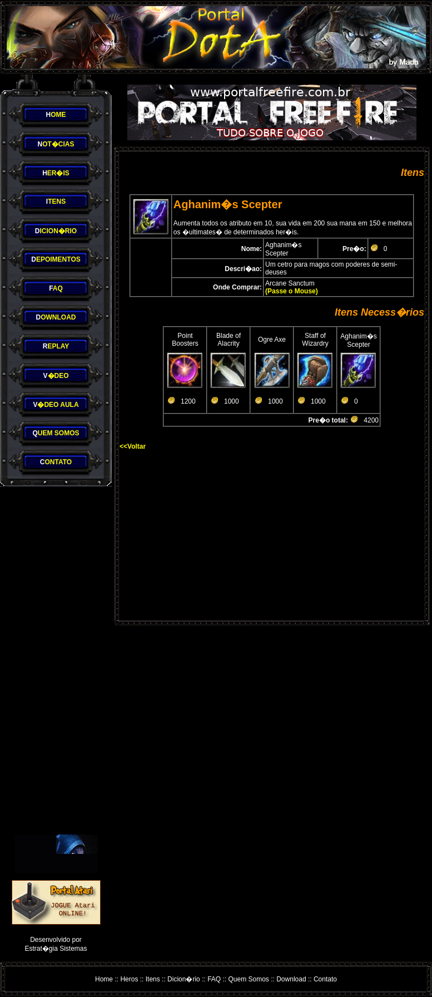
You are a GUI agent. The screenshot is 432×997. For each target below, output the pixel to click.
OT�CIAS (55, 144)
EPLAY (56, 346)
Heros (129, 979)
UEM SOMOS (55, 433)
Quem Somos (249, 979)
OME (56, 115)
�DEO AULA (55, 405)
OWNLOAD (56, 317)
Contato (325, 979)
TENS (56, 201)
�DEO (55, 376)
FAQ (214, 979)
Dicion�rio (183, 979)
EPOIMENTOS (55, 259)
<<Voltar (133, 446)
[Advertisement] (56, 661)
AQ (56, 288)
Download (291, 979)
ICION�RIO (56, 231)
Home (104, 979)
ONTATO (56, 462)
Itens (153, 979)
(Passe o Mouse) (291, 291)
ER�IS (55, 173)
